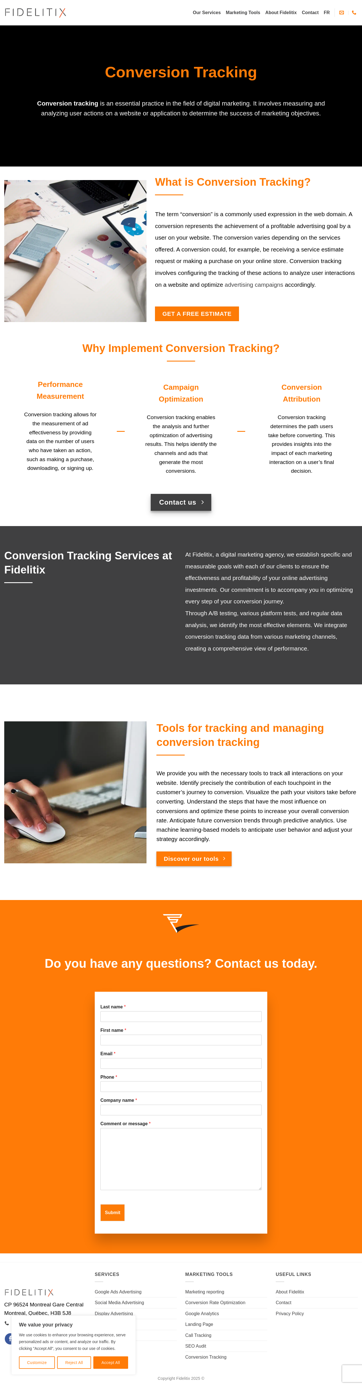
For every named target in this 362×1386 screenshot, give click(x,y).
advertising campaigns (254, 284)
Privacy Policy (290, 1313)
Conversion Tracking (206, 1357)
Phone (108, 1077)
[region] (73, 1345)
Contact (310, 12)
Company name (118, 1100)
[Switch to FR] (327, 13)
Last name (113, 1006)
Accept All (111, 1362)
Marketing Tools (243, 12)
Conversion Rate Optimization (215, 1302)
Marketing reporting (204, 1291)
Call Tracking (198, 1335)
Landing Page (199, 1324)
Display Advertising (114, 1313)
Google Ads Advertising (118, 1291)
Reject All (74, 1362)
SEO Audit (195, 1346)
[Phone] (181, 1086)
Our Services (207, 12)
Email (107, 1053)
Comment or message (125, 1123)
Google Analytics (202, 1313)
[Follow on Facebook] (10, 1339)
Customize (37, 1362)
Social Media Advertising (119, 1302)
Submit (112, 1212)
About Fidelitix (281, 12)
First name (113, 1030)
